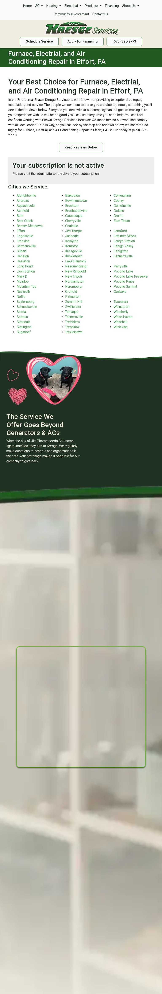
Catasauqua (73, 216)
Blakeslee (72, 196)
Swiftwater (73, 307)
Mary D (22, 276)
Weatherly (121, 312)
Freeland (23, 241)
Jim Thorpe (73, 231)
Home (27, 6)
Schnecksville (27, 307)
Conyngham (122, 196)
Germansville (26, 246)
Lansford (120, 231)
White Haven (123, 317)
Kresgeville (73, 251)
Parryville (121, 266)
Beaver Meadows (30, 226)
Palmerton (72, 297)
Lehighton (121, 251)
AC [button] (37, 6)
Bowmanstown (76, 201)
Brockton (71, 206)
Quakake (120, 292)
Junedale (72, 236)
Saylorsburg (25, 302)
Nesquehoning (75, 266)
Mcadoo (23, 281)
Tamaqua (71, 312)
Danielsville (122, 206)
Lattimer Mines (125, 236)
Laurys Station (124, 241)
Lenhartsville (123, 256)
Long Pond (25, 266)
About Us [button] (129, 6)
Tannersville (74, 317)
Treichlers (72, 322)
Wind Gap (121, 327)
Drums (118, 216)
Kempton (71, 246)
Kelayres (71, 241)
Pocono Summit (125, 287)
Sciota (21, 312)
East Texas (122, 221)
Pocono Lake (123, 271)
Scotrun (22, 317)
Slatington (24, 327)
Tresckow (72, 327)
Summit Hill (73, 302)
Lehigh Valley (124, 246)
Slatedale (24, 322)
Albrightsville (26, 196)
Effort (21, 231)
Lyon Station (26, 271)
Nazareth (23, 292)
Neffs (21, 297)
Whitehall (120, 322)
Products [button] (92, 6)
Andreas (23, 201)
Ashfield (23, 211)
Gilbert (21, 251)
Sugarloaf (24, 332)
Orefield (71, 292)
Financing (112, 6)
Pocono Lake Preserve (131, 276)
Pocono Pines (124, 281)
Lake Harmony (75, 261)
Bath (20, 216)
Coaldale (71, 226)
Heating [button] (52, 6)
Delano (119, 211)
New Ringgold (75, 271)
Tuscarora (121, 302)
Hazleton (23, 261)
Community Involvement (71, 14)
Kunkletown (73, 256)
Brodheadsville (76, 211)
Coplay (119, 201)
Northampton (74, 281)
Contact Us (100, 14)
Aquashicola (26, 206)
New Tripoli (73, 276)
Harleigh (23, 256)
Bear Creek (25, 221)
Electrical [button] (71, 6)
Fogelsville (25, 236)
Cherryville (73, 221)
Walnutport (122, 307)
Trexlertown (73, 332)
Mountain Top (26, 287)
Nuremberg (73, 287)
